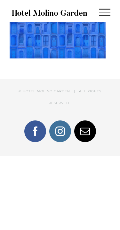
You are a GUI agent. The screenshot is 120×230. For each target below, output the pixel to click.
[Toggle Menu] (104, 12)
